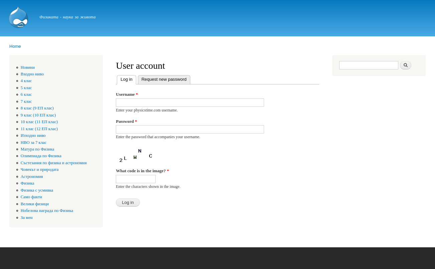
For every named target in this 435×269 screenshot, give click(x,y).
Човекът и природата (40, 169)
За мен (27, 217)
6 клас (26, 94)
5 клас (26, 87)
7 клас (26, 101)
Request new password (164, 79)
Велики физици (35, 204)
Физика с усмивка (37, 190)
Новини (28, 67)
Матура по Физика (37, 149)
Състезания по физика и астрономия (54, 163)
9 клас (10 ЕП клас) (38, 115)
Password (126, 121)
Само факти (31, 197)
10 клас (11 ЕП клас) (39, 121)
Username (127, 94)
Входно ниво (32, 74)
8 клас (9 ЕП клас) (37, 108)
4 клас (26, 80)
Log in (128, 78)
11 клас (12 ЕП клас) (39, 128)
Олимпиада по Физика (41, 156)
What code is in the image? (142, 170)
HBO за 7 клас (34, 142)
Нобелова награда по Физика (47, 210)
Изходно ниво (33, 135)
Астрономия (32, 176)
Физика (27, 183)
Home (15, 46)
